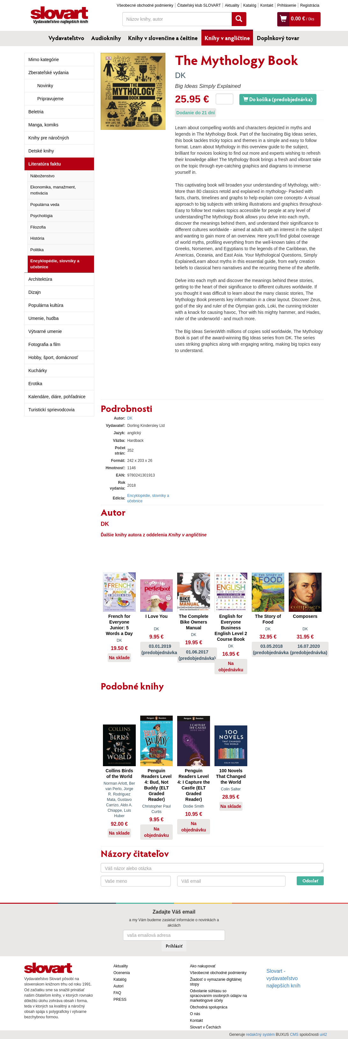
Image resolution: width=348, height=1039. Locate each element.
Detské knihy (41, 150)
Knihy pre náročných (48, 137)
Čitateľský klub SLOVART (199, 5)
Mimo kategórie (43, 59)
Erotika (35, 383)
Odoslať (310, 881)
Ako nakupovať (203, 966)
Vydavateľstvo (66, 38)
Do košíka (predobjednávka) (278, 99)
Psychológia (41, 215)
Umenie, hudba (43, 318)
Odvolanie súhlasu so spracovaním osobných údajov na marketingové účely (218, 996)
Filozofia (38, 227)
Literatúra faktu (44, 163)
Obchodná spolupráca (208, 1007)
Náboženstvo (42, 175)
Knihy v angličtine (227, 38)
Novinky (45, 85)
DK (180, 75)
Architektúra (40, 279)
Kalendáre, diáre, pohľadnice (56, 396)
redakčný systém (260, 1034)
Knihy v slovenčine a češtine (163, 38)
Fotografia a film (44, 344)
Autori (118, 986)
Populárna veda (44, 204)
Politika (37, 249)
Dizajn (34, 292)
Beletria (35, 111)
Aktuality (232, 5)
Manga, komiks (43, 124)
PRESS (120, 999)
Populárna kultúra (45, 305)
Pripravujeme (50, 98)
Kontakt (266, 5)
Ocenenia (121, 973)
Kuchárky (37, 370)
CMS (294, 1034)
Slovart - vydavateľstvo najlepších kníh (283, 978)
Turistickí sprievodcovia (51, 409)
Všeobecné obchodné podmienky (145, 5)
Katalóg (249, 5)
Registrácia (309, 5)
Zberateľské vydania (48, 72)
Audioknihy (106, 38)
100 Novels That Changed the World (231, 776)
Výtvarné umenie (45, 331)
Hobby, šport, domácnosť (53, 357)
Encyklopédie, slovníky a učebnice (54, 263)
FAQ (117, 993)
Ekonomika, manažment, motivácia (53, 190)
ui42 (323, 1034)
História (37, 238)
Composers (305, 616)
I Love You (156, 616)
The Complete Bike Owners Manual (193, 622)
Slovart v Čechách (205, 1027)
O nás (195, 1014)
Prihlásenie (286, 5)
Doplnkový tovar (278, 38)
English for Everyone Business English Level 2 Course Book (230, 628)
